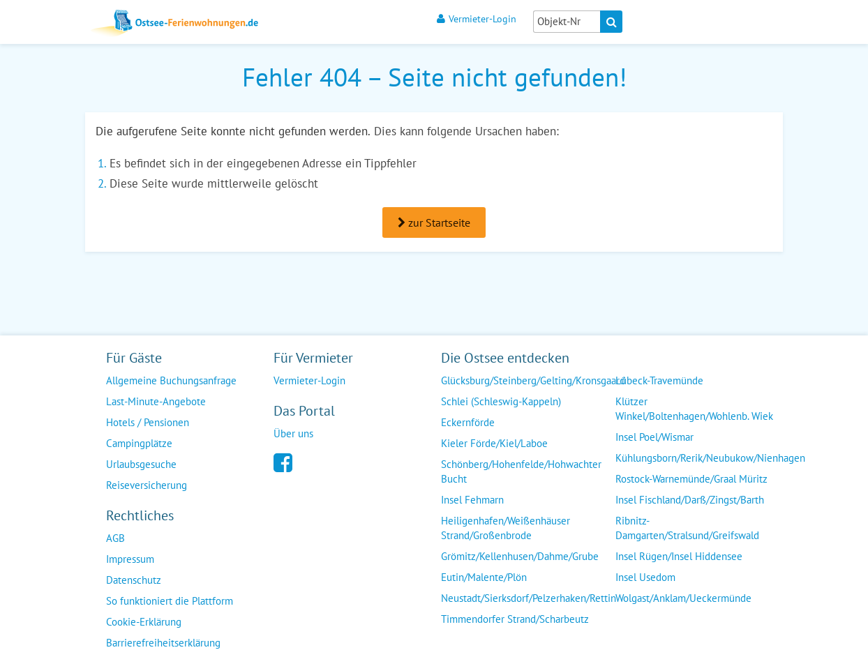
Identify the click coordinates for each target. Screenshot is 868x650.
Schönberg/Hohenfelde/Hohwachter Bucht (521, 471)
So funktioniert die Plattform (169, 600)
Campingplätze (139, 443)
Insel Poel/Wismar (654, 437)
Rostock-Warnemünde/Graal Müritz (691, 478)
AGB (115, 538)
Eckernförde (468, 422)
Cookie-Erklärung (143, 621)
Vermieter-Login (476, 18)
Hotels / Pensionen (147, 422)
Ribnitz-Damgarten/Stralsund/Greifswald (687, 528)
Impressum (130, 559)
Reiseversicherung (146, 485)
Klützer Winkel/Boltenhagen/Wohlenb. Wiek (694, 409)
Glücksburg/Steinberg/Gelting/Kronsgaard (533, 380)
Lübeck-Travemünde (659, 380)
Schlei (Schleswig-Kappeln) (501, 401)
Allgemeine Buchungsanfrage (171, 380)
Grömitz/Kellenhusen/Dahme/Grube (520, 556)
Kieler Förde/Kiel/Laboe (494, 443)
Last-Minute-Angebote (156, 401)
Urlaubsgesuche (141, 464)
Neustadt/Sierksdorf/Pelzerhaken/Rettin (528, 598)
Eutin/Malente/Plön (484, 577)
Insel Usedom (645, 577)
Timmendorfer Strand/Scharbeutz (515, 619)
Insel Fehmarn (472, 499)
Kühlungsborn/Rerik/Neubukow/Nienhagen (710, 457)
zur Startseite (434, 222)
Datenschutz (133, 580)
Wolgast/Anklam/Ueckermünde (683, 598)
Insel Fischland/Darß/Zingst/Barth (689, 499)
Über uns (293, 433)
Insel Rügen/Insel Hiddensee (678, 556)
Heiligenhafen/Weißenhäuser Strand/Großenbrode (505, 528)
